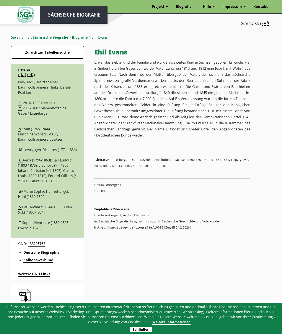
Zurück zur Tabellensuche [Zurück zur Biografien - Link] (47, 52)
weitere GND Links (34, 273)
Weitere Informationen (171, 321)
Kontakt (260, 6)
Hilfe (207, 6)
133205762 (36, 243)
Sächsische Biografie (50, 37)
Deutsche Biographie (41, 252)
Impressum (232, 6)
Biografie (80, 37)
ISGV (24, 16)
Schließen (141, 329)
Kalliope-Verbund (38, 260)
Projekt (158, 6)
